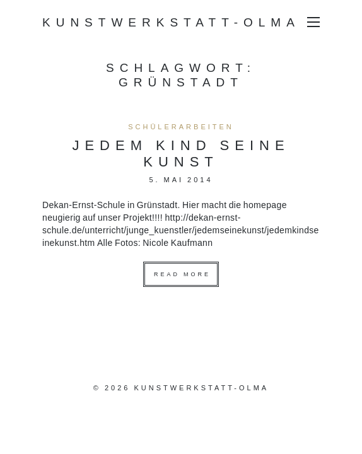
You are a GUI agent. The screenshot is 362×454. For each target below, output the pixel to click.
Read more (182, 274)
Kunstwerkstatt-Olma (171, 22)
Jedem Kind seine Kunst (180, 153)
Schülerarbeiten (181, 126)
